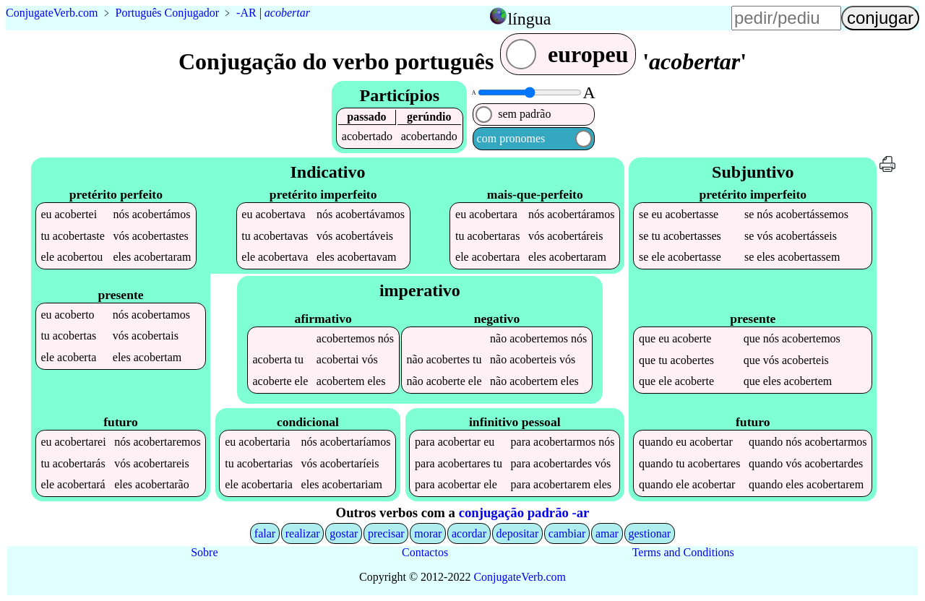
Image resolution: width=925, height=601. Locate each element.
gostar (344, 533)
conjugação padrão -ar (524, 512)
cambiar (567, 533)
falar (264, 533)
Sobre (204, 552)
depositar (517, 533)
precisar (386, 533)
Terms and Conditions (683, 552)
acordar (469, 533)
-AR (246, 13)
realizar (302, 533)
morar (428, 533)
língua (529, 18)
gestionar (650, 533)
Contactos (425, 552)
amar (607, 533)
